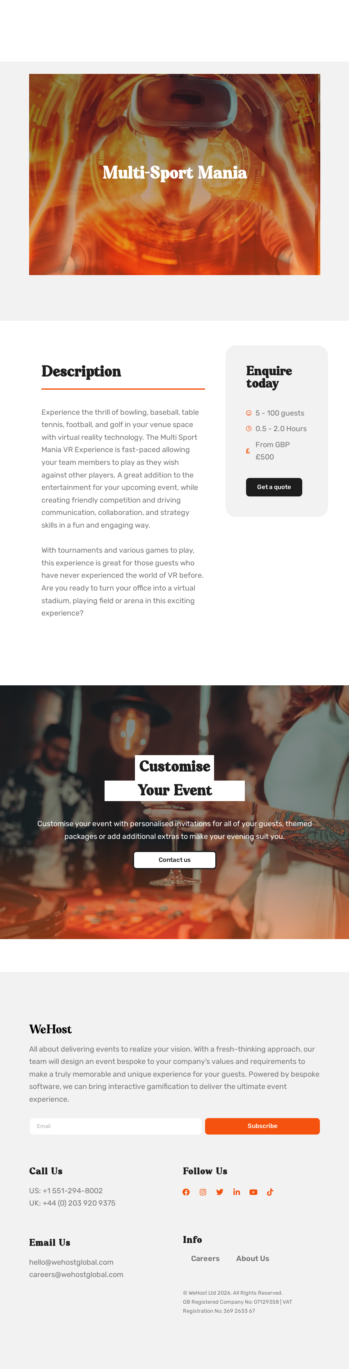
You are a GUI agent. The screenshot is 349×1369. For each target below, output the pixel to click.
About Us (252, 1258)
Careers (205, 1258)
